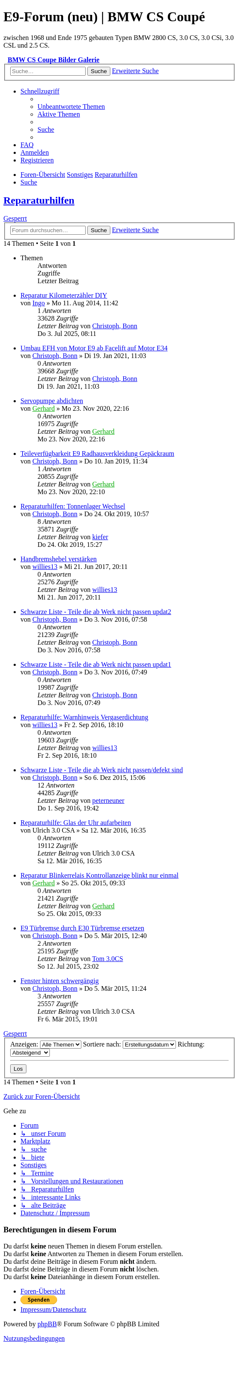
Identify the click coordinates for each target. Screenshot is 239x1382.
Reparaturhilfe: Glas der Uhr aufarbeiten (75, 822)
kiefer (100, 536)
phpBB (47, 1324)
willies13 (45, 566)
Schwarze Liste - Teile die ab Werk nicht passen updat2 (95, 611)
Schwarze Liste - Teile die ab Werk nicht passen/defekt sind (101, 769)
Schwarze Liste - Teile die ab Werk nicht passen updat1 (95, 664)
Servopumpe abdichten (51, 400)
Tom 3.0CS (107, 958)
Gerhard (43, 408)
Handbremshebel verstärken (58, 559)
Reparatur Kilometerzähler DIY (63, 295)
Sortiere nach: (129, 1044)
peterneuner (108, 800)
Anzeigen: (45, 1044)
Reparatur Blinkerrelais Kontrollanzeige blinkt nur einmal (99, 875)
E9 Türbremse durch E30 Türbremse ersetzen (82, 928)
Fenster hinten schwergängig (59, 980)
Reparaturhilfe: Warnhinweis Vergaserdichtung (84, 717)
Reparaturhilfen (39, 200)
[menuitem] (71, 106)
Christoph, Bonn (114, 326)
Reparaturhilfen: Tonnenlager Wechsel (72, 506)
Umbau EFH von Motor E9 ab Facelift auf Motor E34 (93, 348)
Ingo (38, 303)
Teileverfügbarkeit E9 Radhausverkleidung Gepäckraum (97, 453)
